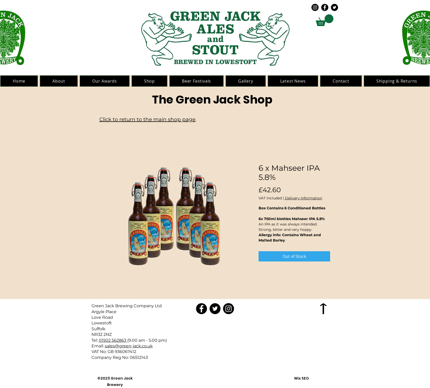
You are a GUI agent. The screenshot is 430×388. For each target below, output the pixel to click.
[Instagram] (315, 7)
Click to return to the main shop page (147, 119)
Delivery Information (303, 198)
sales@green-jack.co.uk (129, 346)
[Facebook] (324, 7)
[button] (324, 20)
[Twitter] (334, 7)
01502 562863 (112, 340)
